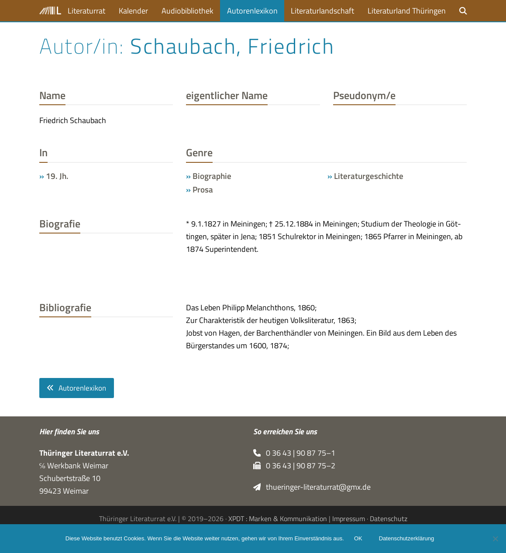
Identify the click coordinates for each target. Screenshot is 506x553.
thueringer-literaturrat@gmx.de (312, 487)
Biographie (212, 176)
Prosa (203, 189)
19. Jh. (57, 176)
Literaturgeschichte (368, 176)
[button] (463, 10)
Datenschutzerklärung (406, 539)
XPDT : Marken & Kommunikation (277, 518)
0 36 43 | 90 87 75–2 (294, 465)
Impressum (348, 518)
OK (359, 539)
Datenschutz (388, 518)
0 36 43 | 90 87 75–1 (294, 453)
